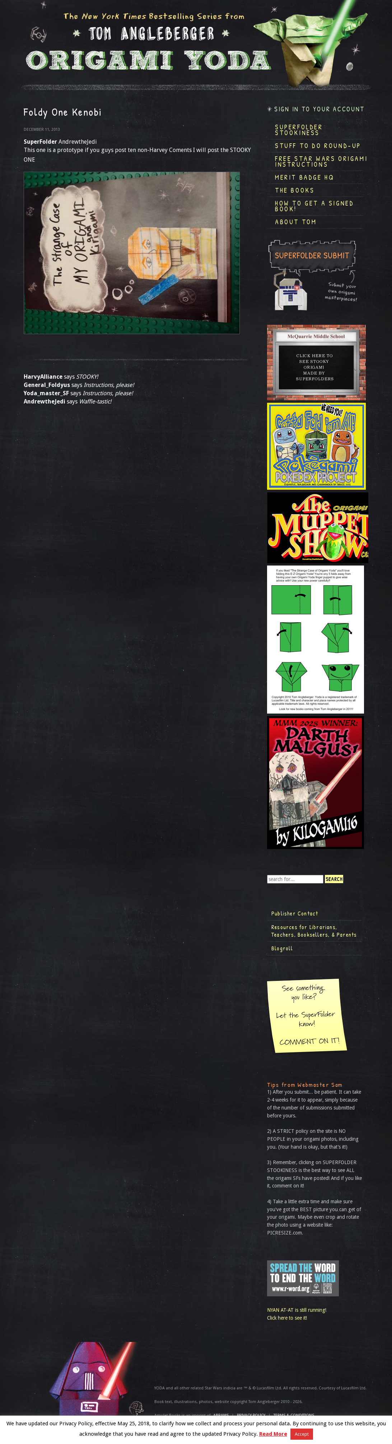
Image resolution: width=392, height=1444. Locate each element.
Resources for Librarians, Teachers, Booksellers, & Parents (314, 931)
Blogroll (282, 948)
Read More (273, 1434)
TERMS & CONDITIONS (294, 1415)
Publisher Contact (294, 913)
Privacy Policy (251, 1415)
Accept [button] (302, 1434)
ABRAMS (221, 1415)
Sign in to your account (319, 109)
